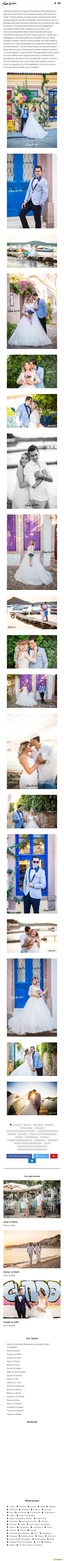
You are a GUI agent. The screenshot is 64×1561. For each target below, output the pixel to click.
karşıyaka (13, 1536)
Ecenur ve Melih (11, 1272)
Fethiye (19, 1137)
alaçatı (17, 1125)
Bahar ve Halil (13, 1365)
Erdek (23, 1524)
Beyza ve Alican (14, 1393)
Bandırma (13, 1510)
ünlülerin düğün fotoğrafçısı (32, 1149)
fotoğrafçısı (31, 1137)
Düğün (12, 1515)
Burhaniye (22, 1512)
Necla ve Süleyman (16, 1386)
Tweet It (41, 1156)
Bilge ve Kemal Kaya (16, 1372)
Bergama (25, 1510)
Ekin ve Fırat (12, 1379)
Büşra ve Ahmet (14, 1389)
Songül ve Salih (11, 1322)
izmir (36, 1533)
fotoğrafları (24, 1527)
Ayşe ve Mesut (13, 1361)
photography (40, 1539)
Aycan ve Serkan (14, 1375)
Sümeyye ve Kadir (15, 1407)
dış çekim (39, 1128)
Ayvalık (27, 1125)
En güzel (23, 1134)
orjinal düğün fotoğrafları (28, 1143)
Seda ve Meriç (10, 1222)
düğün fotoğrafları (48, 1131)
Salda (47, 1143)
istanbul (45, 1137)
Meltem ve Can (14, 1382)
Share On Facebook (19, 1156)
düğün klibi (41, 1518)
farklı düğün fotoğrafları (43, 1134)
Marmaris (52, 1140)
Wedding (47, 1542)
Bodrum (49, 1125)
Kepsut (41, 1536)
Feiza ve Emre (13, 1400)
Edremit (12, 1134)
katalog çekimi (27, 1536)
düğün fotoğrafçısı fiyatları (21, 1131)
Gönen (49, 1527)
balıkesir (38, 1125)
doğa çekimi (49, 1512)
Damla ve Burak (14, 1414)
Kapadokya (40, 1140)
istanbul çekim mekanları (19, 1140)
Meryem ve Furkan (15, 1396)
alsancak (22, 1507)
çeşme (12, 1545)
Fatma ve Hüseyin (15, 1411)
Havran (23, 1530)
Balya (42, 1507)
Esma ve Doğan (14, 1368)
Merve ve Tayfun (14, 1404)
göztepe (12, 1530)
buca (11, 1512)
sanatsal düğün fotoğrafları (32, 1146)
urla (38, 1542)
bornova (47, 1510)
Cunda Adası (26, 1128)
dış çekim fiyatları (29, 1521)
